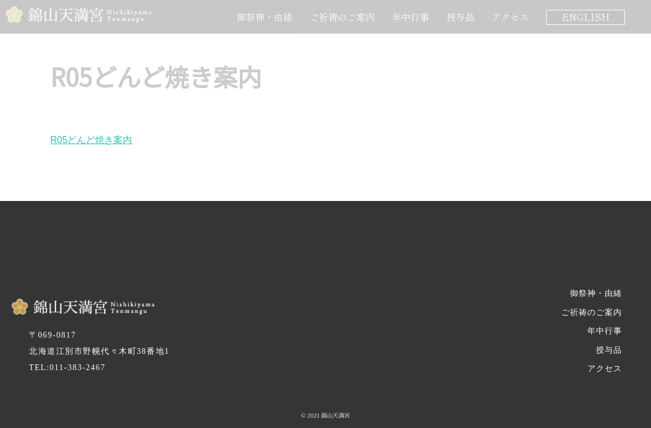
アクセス (510, 17)
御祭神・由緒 (264, 17)
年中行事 (410, 17)
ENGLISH (586, 17)
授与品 (460, 17)
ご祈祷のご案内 (342, 17)
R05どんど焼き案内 (91, 140)
